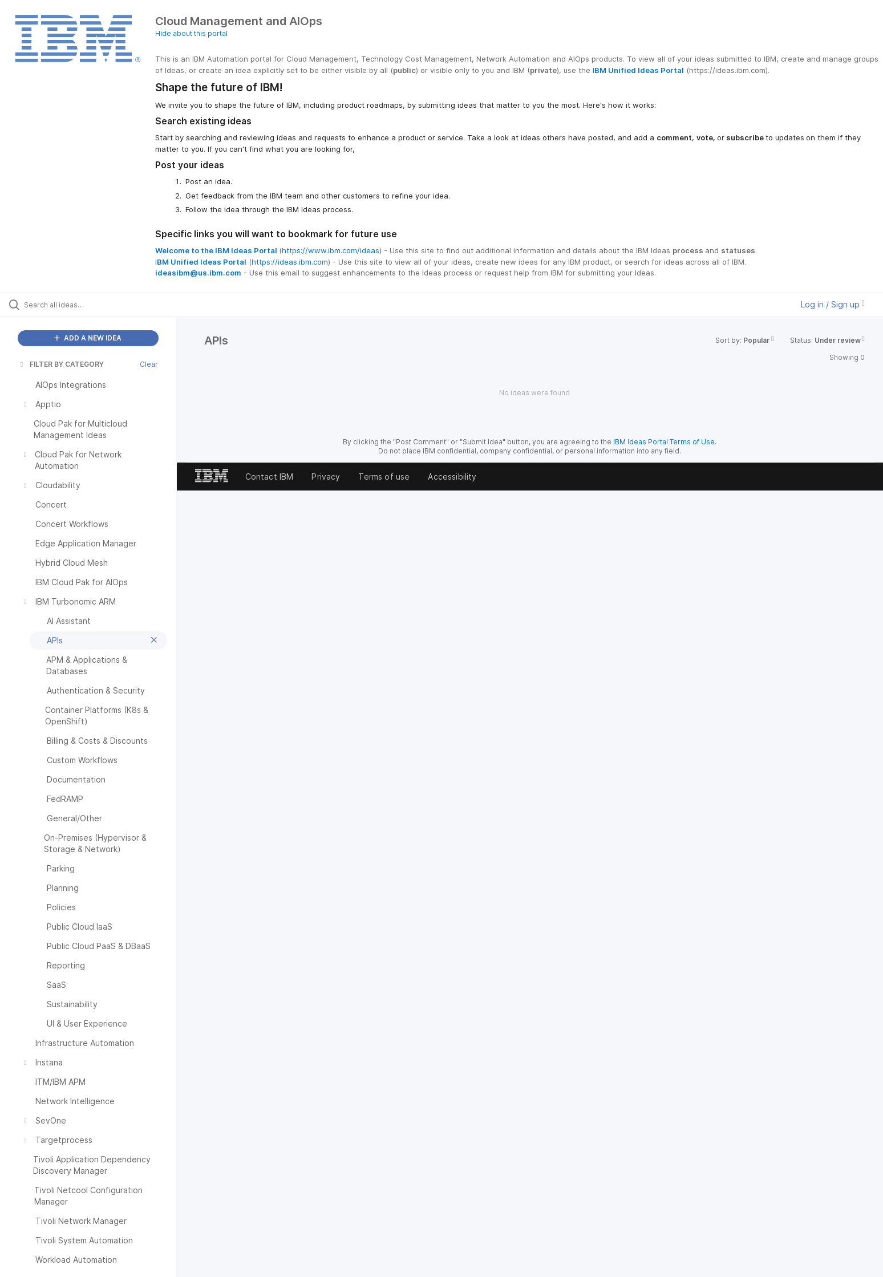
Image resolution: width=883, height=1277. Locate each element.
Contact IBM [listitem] (269, 476)
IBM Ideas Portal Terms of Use (664, 441)
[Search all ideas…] (102, 304)
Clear (149, 364)
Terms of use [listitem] (384, 476)
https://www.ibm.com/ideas (330, 250)
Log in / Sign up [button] (833, 304)
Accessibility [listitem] (452, 476)
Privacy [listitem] (325, 476)
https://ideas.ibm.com (290, 261)
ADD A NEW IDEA (87, 338)
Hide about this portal (191, 33)
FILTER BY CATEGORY (61, 364)
